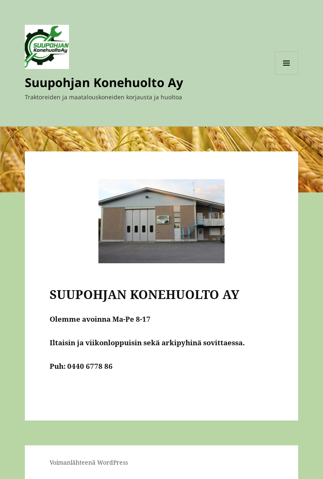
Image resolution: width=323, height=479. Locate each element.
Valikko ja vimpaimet (286, 74)
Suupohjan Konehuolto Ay (104, 82)
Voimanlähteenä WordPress (89, 462)
